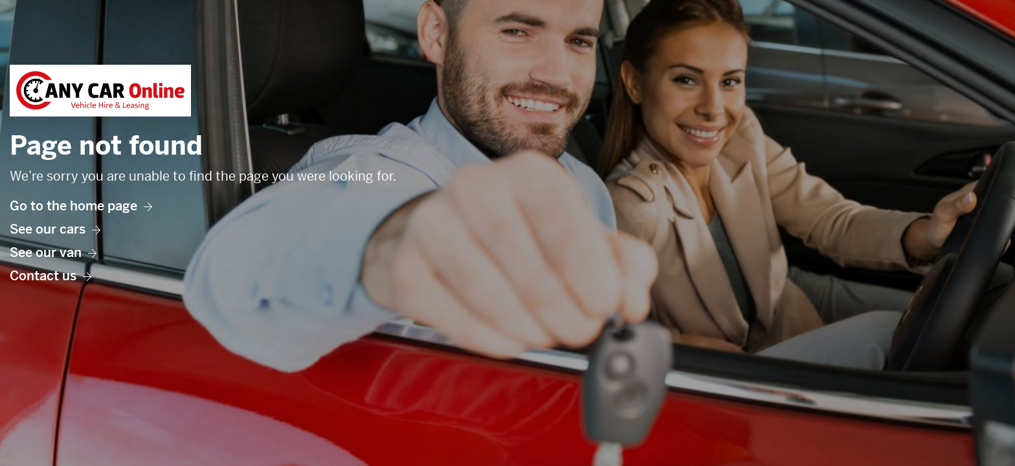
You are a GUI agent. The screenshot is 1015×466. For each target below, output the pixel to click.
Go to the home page (81, 206)
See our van (53, 253)
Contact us (50, 276)
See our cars (55, 229)
